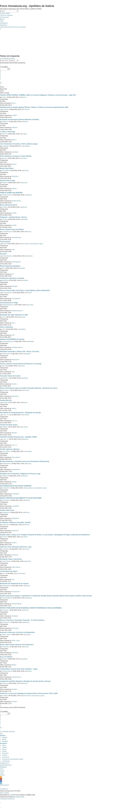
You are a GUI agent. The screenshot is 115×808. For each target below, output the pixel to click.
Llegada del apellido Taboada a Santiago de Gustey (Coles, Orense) (25, 681)
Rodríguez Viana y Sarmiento (11, 559)
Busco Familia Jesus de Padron (12, 229)
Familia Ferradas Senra (8, 425)
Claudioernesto (6, 671)
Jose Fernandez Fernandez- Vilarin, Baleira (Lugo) (19, 144)
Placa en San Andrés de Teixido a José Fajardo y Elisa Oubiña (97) (25, 290)
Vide (4, 243)
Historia (26, 280)
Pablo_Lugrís (6, 634)
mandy (5, 402)
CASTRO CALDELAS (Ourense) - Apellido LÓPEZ (18, 437)
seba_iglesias (6, 451)
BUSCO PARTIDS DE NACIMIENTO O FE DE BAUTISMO (21, 498)
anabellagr (5, 146)
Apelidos (27, 146)
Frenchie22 (5, 622)
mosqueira (5, 549)
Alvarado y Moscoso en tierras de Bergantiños (17, 632)
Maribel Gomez (6, 195)
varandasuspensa (7, 341)
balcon (4, 134)
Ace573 (4, 536)
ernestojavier (6, 585)
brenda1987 (5, 488)
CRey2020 (5, 170)
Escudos (3, 254)
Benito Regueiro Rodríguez (10, 266)
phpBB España (19, 796)
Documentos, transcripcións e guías (32, 243)
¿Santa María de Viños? (9, 571)
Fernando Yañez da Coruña (10, 376)
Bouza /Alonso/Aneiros (8, 205)
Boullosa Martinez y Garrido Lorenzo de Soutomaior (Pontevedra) (24, 461)
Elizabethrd (5, 512)
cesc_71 (5, 414)
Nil (3, 268)
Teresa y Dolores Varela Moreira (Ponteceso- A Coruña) (20, 364)
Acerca (2, 771)
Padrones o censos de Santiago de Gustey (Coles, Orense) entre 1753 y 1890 (29, 693)
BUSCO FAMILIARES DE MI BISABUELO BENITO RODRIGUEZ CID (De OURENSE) (30, 608)
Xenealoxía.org (4, 763)
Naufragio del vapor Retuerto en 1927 (14, 315)
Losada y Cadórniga (7, 131)
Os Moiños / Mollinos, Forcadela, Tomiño (15, 522)
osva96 (4, 207)
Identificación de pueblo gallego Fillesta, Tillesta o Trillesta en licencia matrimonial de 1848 (34, 107)
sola (3, 366)
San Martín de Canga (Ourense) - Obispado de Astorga (20, 412)
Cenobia (4, 683)
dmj (3, 573)
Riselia (4, 659)
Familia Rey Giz (6, 400)
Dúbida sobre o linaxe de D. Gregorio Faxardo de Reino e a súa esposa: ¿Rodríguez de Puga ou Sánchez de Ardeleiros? (45, 535)
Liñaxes (25, 134)
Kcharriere (5, 646)
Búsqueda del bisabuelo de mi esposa (14, 583)
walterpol (5, 121)
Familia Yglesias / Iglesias (9, 449)
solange (4, 476)
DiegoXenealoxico (7, 304)
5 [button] (0, 79)
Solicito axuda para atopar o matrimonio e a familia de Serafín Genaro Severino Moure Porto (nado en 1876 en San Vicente (46, 596)
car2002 (5, 109)
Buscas (24, 97)
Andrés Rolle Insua (7, 510)
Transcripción (5, 241)
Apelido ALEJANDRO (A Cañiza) (12, 339)
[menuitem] (6, 15)
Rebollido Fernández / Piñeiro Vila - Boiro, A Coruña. (19, 351)
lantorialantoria (7, 256)
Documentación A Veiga (9, 303)
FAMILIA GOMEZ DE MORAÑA (11, 193)
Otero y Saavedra (6, 327)
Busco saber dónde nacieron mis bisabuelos (16, 644)
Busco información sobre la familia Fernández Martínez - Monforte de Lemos (28, 388)
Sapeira (4, 182)
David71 (5, 378)
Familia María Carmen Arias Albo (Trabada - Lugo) (18, 669)
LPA (3, 329)
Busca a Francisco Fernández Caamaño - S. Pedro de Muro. (22, 620)
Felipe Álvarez (6, 561)
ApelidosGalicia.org (5, 765)
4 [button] (0, 77)
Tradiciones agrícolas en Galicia (12, 278)
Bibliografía (3, 767)
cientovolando (7, 292)
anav (3, 317)
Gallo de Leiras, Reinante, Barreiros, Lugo (16, 547)
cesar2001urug (6, 231)
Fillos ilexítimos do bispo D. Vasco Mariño (16, 156)
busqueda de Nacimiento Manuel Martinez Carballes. (19, 119)
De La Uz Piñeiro (6, 657)
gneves (4, 158)
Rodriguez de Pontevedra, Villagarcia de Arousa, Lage (20, 473)
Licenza (2, 775)
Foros (1, 769)
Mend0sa (5, 280)
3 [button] (0, 75)
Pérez (4, 97)
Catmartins (5, 524)
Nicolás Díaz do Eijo (7, 180)
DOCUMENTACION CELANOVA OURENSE (15, 486)
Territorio (26, 109)
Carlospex (5, 610)
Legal (1, 773)
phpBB (12, 795)
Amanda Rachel (7, 598)
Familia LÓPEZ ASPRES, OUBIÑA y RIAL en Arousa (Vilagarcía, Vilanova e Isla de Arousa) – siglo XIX (38, 95)
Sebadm (4, 427)
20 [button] (0, 83)
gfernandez (5, 390)
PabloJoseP (5, 353)
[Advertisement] (57, 42)
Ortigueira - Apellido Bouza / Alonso (13, 217)
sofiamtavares (6, 463)
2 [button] (0, 73)
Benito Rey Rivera (6, 168)
